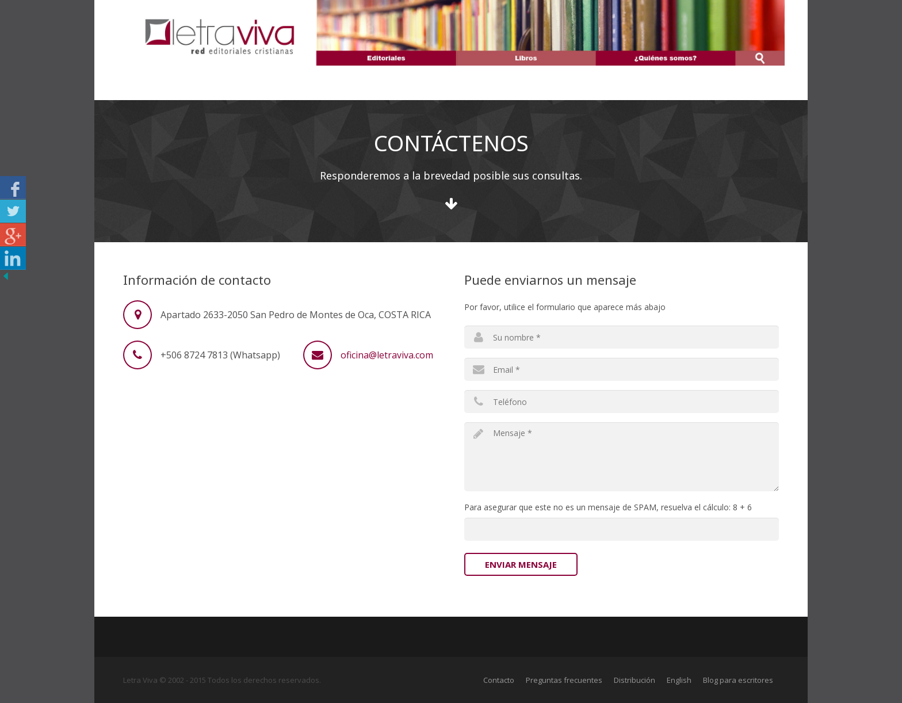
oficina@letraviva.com (387, 355)
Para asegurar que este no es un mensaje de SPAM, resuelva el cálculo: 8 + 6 (608, 507)
